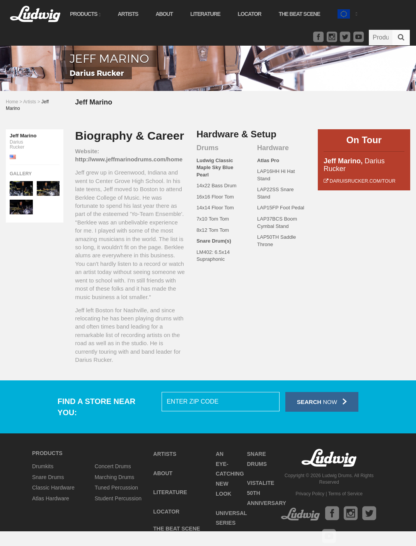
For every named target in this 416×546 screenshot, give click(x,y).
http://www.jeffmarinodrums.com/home (128, 159)
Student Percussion (118, 498)
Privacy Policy (309, 493)
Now (322, 401)
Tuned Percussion (116, 487)
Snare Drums (48, 477)
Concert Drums (113, 466)
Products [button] (85, 14)
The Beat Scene (299, 14)
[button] (347, 13)
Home (12, 101)
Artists (128, 14)
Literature (205, 14)
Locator (249, 14)
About (164, 14)
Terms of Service (345, 493)
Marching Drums (115, 477)
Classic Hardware (53, 487)
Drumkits (42, 466)
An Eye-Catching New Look (230, 474)
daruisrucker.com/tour (360, 181)
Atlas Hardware (50, 498)
